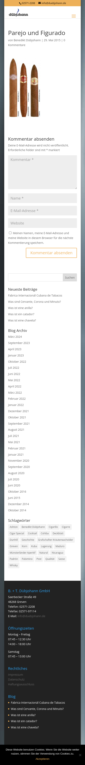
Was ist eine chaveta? (22, 320)
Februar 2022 (17, 399)
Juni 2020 (14, 485)
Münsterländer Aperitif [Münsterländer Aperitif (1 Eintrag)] (22, 552)
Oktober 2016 (17, 491)
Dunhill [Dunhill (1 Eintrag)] (14, 540)
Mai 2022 (14, 380)
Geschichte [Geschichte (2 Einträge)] (28, 540)
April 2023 (14, 349)
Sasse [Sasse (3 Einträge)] (61, 559)
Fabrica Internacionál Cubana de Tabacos (35, 295)
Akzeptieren (42, 758)
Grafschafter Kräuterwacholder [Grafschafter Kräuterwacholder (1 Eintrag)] (55, 540)
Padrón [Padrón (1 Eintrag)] (14, 559)
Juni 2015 (14, 498)
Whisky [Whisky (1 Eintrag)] (14, 565)
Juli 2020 (13, 479)
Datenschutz (16, 679)
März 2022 (15, 392)
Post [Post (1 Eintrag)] (39, 559)
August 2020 (16, 473)
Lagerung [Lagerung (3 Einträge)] (46, 546)
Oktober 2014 (17, 510)
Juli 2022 (13, 368)
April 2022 (14, 386)
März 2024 (15, 337)
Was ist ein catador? (21, 314)
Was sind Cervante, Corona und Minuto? (34, 302)
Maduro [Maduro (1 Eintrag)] (60, 546)
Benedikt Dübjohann (27, 40)
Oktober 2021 (17, 417)
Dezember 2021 (18, 411)
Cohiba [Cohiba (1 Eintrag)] (45, 533)
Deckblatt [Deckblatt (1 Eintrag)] (58, 533)
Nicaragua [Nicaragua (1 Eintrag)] (57, 552)
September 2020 (19, 467)
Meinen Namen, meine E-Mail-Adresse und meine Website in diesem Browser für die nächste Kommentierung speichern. (40, 238)
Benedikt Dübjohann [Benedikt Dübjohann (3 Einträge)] (33, 527)
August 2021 (16, 429)
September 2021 (19, 423)
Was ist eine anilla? (20, 308)
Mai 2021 (14, 442)
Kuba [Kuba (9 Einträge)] (34, 546)
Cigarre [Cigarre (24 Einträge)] (66, 527)
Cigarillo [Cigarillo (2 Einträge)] (53, 527)
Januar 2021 (16, 454)
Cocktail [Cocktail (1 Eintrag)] (32, 533)
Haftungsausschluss (21, 684)
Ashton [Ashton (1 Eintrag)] (14, 527)
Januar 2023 (16, 355)
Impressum (15, 674)
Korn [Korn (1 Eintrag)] (24, 546)
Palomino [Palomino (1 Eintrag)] (27, 559)
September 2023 (19, 343)
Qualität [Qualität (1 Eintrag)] (50, 559)
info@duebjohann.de (31, 616)
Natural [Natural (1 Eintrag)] (43, 552)
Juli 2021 (13, 436)
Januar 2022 (16, 405)
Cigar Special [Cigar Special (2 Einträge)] (17, 533)
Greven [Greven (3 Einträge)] (14, 546)
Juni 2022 (14, 374)
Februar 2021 (17, 448)
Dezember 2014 (18, 504)
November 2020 (18, 460)
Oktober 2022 (17, 361)
